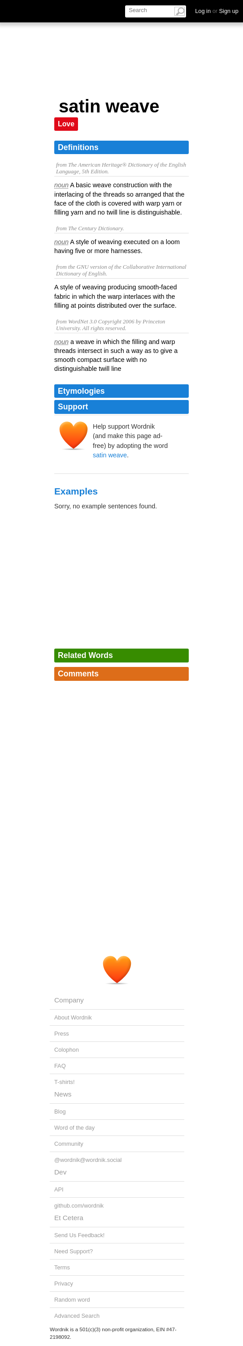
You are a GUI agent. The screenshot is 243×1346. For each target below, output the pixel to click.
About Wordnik (73, 1017)
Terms (62, 1267)
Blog (60, 1111)
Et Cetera (68, 1217)
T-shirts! (64, 1082)
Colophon (66, 1049)
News (62, 1094)
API (59, 1189)
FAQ (60, 1065)
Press (61, 1033)
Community (68, 1143)
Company (69, 1000)
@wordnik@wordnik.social (88, 1160)
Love (66, 124)
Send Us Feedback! (79, 1235)
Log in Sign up (217, 11)
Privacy (63, 1283)
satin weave (110, 455)
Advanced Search (77, 1315)
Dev (60, 1172)
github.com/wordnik (79, 1205)
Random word (72, 1299)
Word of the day (74, 1127)
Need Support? (73, 1251)
